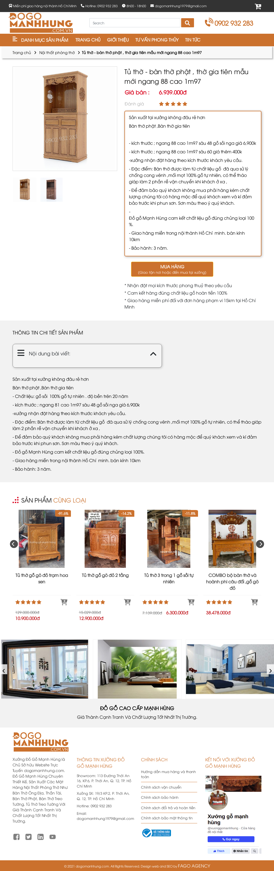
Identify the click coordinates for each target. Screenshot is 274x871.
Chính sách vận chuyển (161, 787)
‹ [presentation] (4, 669)
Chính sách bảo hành (159, 797)
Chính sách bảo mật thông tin (167, 817)
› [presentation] (270, 669)
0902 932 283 (229, 23)
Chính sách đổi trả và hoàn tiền (168, 807)
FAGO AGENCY (194, 866)
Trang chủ (22, 52)
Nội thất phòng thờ (57, 52)
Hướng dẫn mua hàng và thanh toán (168, 774)
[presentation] (14, 544)
